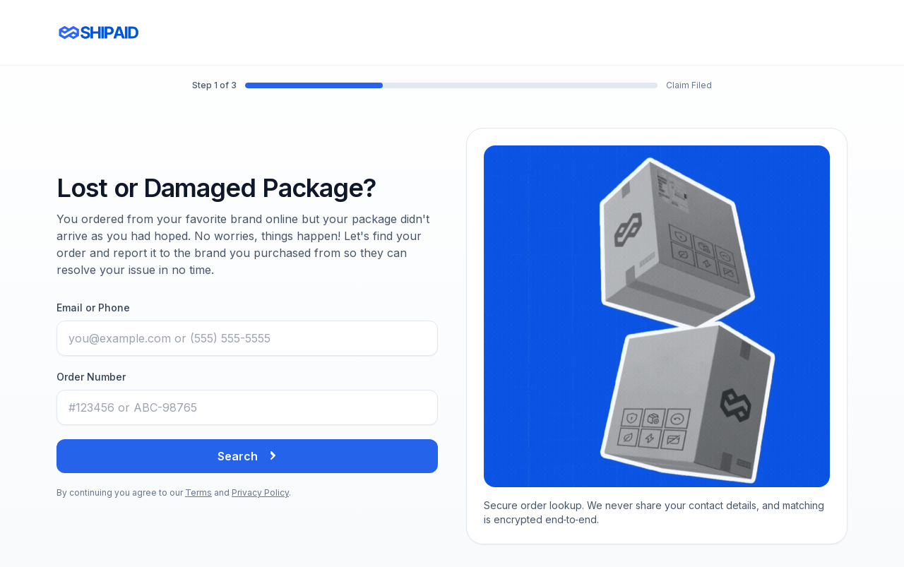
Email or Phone (93, 308)
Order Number (91, 377)
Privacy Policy (260, 492)
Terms (198, 492)
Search (248, 456)
